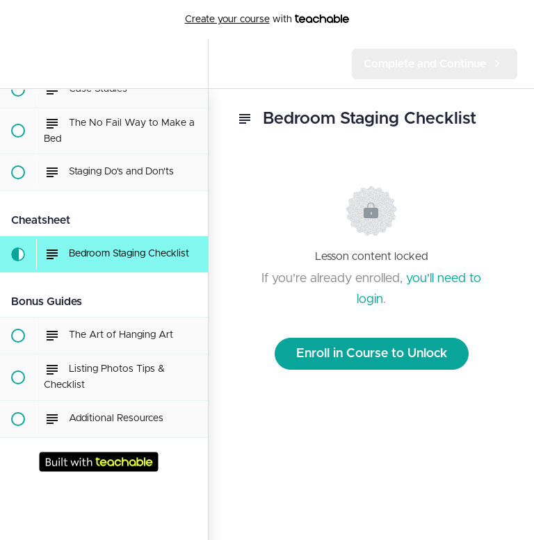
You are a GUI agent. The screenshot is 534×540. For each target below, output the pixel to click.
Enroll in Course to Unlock (371, 353)
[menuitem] (190, 63)
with (267, 19)
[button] (17, 63)
